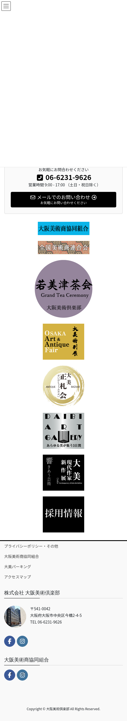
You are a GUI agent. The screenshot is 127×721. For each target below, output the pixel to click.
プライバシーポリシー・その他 (31, 546)
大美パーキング (17, 566)
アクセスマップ (17, 577)
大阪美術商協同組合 (21, 556)
